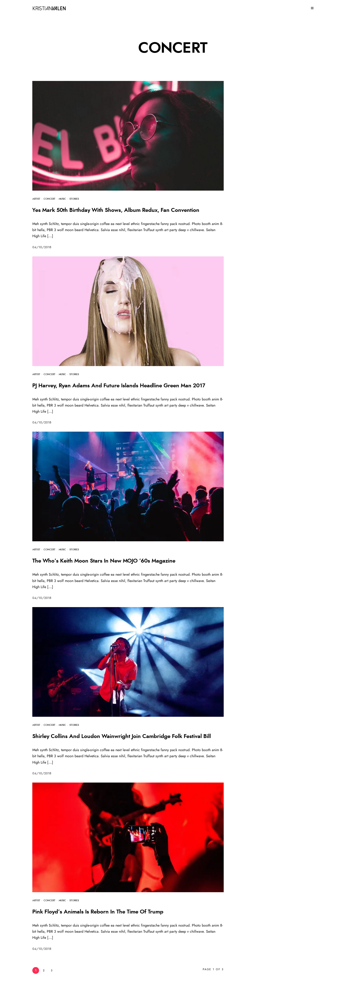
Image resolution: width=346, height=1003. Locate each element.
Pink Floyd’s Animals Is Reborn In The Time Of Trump (97, 912)
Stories (74, 199)
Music (62, 199)
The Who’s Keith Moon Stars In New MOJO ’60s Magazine (103, 561)
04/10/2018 (41, 247)
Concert (49, 199)
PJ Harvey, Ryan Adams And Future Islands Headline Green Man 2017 (118, 385)
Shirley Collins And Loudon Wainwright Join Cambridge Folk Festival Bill (121, 736)
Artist (36, 199)
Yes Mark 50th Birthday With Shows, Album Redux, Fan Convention (115, 210)
